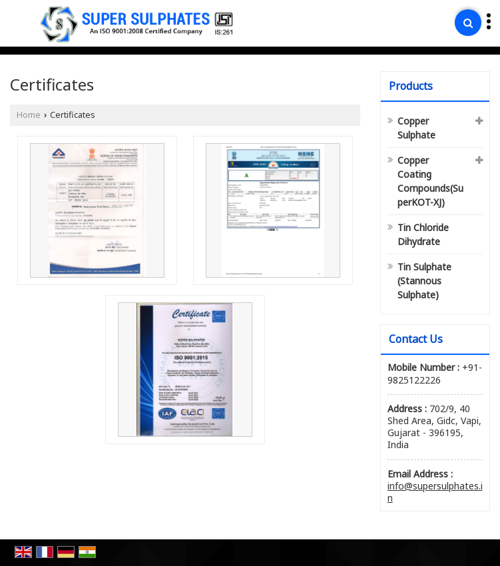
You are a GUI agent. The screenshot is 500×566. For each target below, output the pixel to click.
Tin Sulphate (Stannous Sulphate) (424, 280)
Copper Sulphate (416, 128)
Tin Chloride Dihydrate (423, 234)
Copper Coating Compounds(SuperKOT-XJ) (430, 181)
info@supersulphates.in (435, 491)
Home (29, 115)
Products (411, 86)
